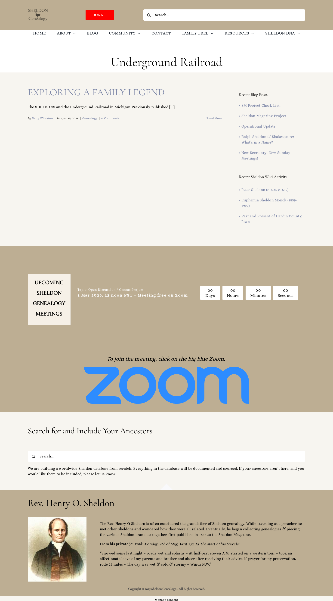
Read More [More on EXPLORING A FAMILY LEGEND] (214, 118)
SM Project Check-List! (261, 105)
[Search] (149, 15)
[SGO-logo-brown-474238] (38, 10)
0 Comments (110, 118)
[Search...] (224, 15)
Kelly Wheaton (42, 118)
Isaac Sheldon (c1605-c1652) (265, 190)
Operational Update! (259, 126)
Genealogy (89, 118)
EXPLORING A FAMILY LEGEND (96, 92)
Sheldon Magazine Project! (264, 116)
